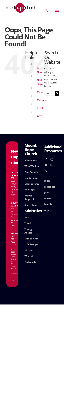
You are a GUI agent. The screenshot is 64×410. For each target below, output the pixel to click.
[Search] (57, 93)
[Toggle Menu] (57, 10)
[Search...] (49, 93)
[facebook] (46, 159)
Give (39, 115)
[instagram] (52, 159)
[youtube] (46, 165)
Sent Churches (14, 272)
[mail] (52, 165)
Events (40, 107)
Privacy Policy (13, 279)
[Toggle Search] (46, 10)
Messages (42, 99)
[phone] (46, 170)
